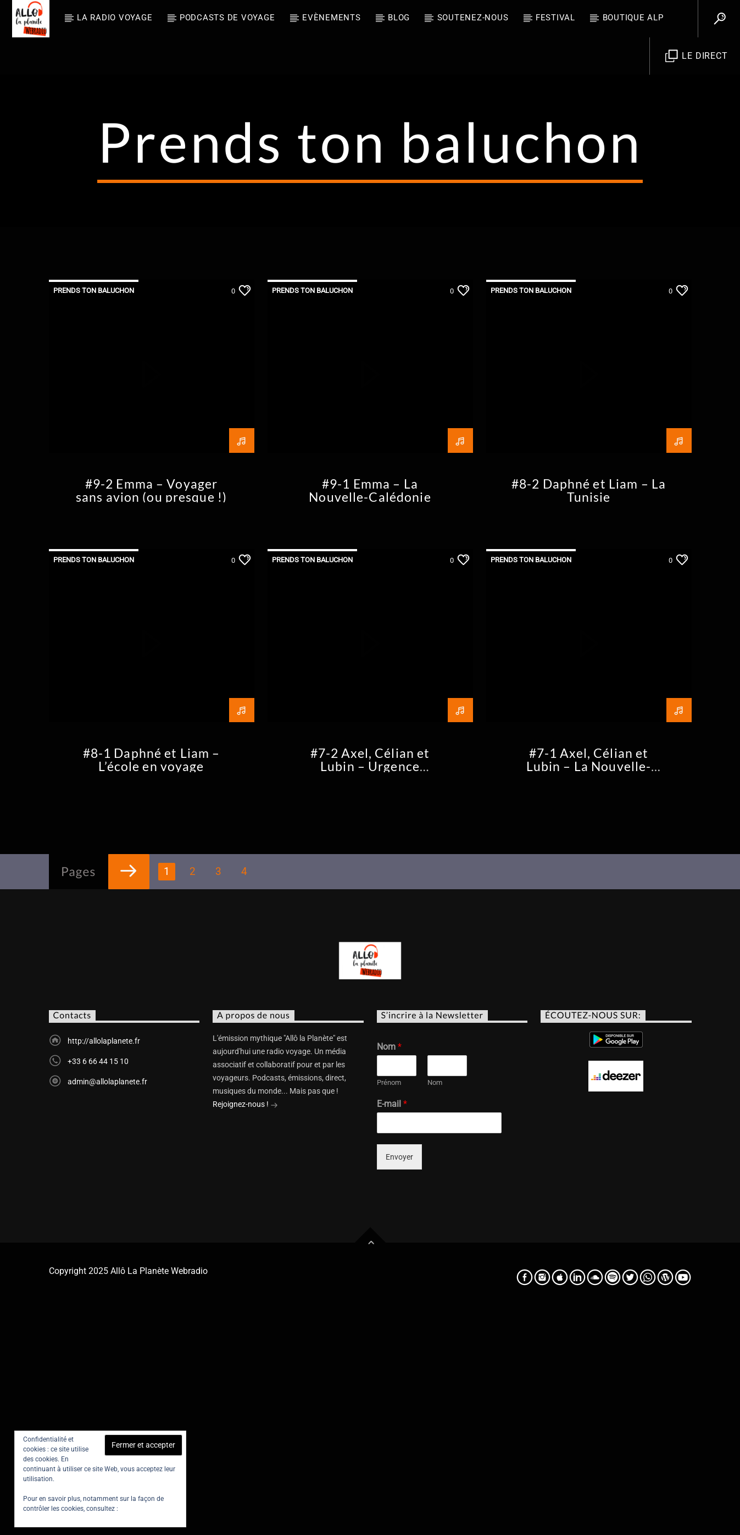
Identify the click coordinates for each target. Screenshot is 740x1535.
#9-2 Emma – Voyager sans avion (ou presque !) (151, 713)
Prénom (389, 1304)
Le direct (696, 56)
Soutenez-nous (473, 18)
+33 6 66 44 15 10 (98, 1283)
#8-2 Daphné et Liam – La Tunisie (588, 713)
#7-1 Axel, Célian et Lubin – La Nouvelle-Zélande (589, 988)
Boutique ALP (633, 18)
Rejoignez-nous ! (245, 1327)
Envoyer (399, 1379)
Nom (389, 1269)
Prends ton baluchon (93, 512)
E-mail (392, 1326)
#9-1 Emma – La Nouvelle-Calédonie (370, 713)
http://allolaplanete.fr (104, 1263)
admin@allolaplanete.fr (107, 1303)
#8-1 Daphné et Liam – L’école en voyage (151, 982)
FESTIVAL (555, 18)
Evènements (331, 18)
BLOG (399, 18)
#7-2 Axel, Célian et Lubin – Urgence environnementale (370, 988)
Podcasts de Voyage (227, 18)
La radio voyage (114, 18)
